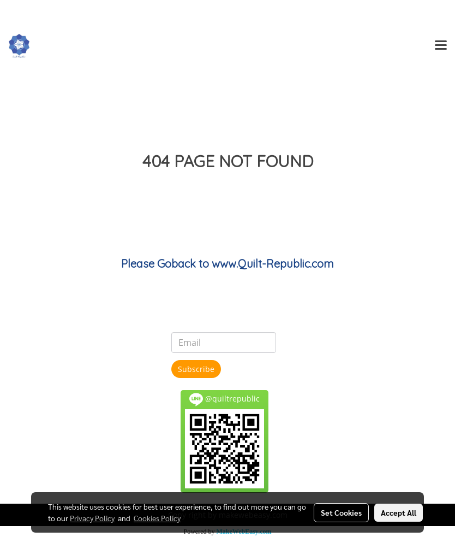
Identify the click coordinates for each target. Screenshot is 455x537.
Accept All (398, 512)
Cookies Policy (157, 518)
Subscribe (196, 369)
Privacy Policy (92, 518)
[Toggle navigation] (441, 46)
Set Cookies (341, 512)
